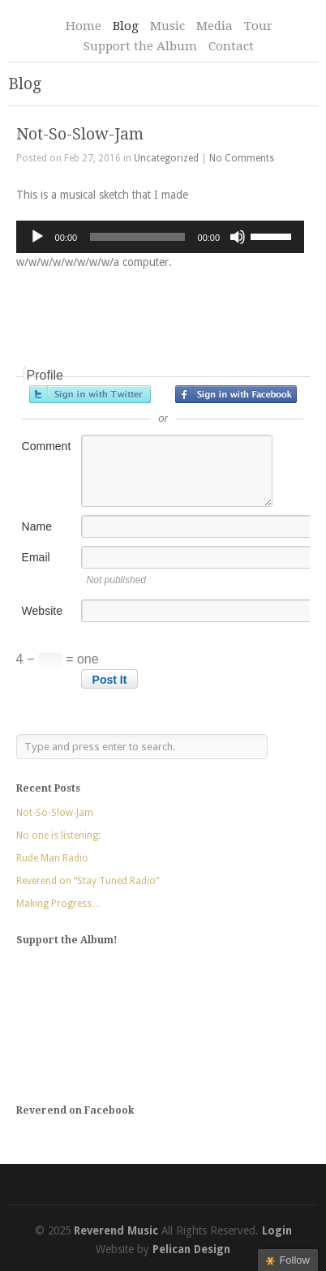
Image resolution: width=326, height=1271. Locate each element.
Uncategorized (166, 158)
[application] (160, 237)
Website (42, 610)
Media (214, 26)
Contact (231, 46)
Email (36, 557)
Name (37, 526)
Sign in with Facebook (236, 394)
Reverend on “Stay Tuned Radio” (87, 881)
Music (167, 26)
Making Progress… (58, 903)
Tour (258, 26)
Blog (126, 26)
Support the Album (140, 46)
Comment (46, 446)
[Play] (37, 237)
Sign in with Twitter (90, 394)
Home (83, 26)
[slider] (137, 237)
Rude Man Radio (52, 858)
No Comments (241, 158)
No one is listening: (58, 835)
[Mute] (237, 237)
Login (277, 1230)
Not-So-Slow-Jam (80, 134)
